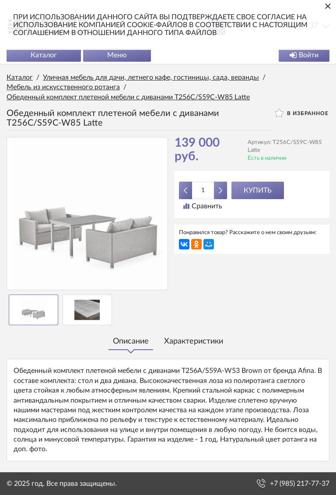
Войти (304, 55)
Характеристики (193, 341)
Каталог (44, 55)
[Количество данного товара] (203, 190)
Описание (131, 341)
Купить (258, 190)
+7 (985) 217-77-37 (299, 483)
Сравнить (202, 206)
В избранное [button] (302, 113)
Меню (117, 55)
